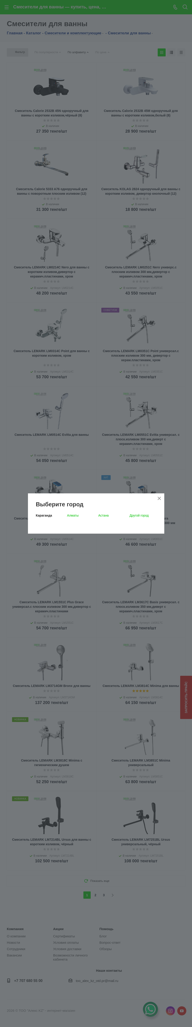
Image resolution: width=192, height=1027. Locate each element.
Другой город (139, 515)
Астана (103, 515)
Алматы (73, 515)
